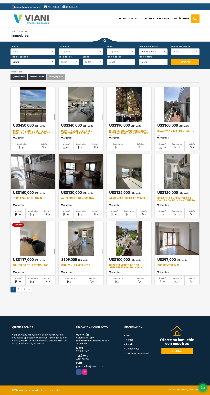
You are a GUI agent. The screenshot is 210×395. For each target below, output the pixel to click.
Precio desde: (114, 57)
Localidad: (64, 47)
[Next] (29, 289)
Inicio (122, 18)
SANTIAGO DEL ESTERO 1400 (30, 265)
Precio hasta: (146, 57)
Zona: (110, 47)
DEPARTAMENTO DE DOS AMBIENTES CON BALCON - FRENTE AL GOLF (125, 267)
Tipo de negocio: (19, 57)
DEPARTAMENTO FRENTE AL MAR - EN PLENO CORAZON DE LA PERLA (31, 133)
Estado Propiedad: (181, 47)
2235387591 (72, 7)
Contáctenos (180, 18)
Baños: (86, 57)
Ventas (133, 18)
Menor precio (37, 77)
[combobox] (32, 51)
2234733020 (53, 7)
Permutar (163, 18)
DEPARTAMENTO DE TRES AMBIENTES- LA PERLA (76, 132)
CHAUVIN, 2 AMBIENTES (75, 265)
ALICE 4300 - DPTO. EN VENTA (127, 198)
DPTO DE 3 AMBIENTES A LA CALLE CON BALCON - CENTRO (176, 199)
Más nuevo (19, 77)
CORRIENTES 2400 (168, 265)
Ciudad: (14, 47)
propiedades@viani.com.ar (90, 366)
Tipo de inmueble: (148, 47)
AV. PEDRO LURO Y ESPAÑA (77, 198)
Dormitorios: (66, 57)
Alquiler (130, 344)
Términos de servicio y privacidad (183, 390)
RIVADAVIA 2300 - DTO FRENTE (175, 130)
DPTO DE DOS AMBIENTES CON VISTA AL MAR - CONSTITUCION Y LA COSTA (128, 133)
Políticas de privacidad (137, 353)
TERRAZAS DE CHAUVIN (27, 198)
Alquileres (147, 18)
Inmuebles (23, 31)
